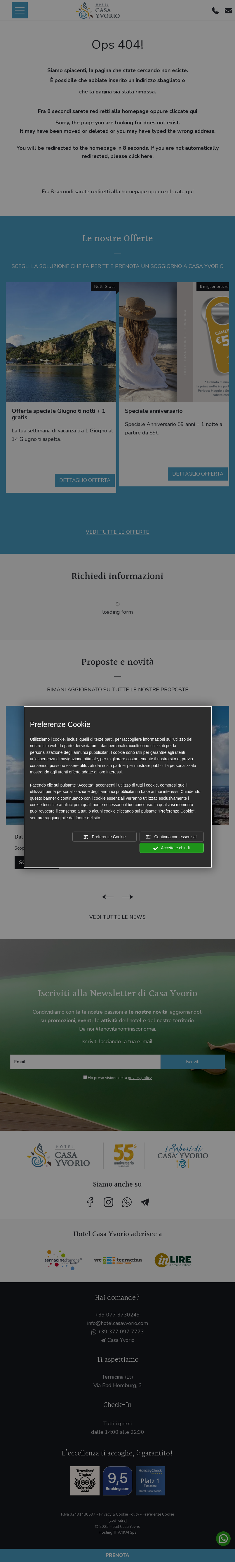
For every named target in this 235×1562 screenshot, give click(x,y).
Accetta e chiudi (171, 848)
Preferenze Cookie (104, 837)
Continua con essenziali (172, 837)
